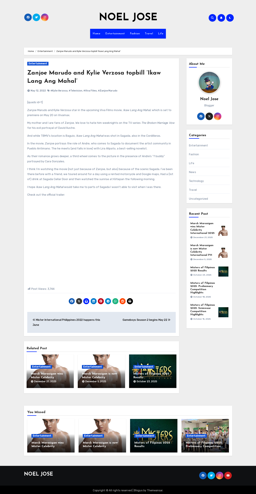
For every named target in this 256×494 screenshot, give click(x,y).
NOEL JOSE (128, 18)
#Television (75, 90)
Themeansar (155, 489)
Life (160, 33)
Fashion (135, 33)
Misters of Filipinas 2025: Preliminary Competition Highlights (204, 445)
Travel (149, 33)
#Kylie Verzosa (59, 90)
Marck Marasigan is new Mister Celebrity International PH (99, 377)
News (192, 172)
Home (96, 33)
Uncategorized (198, 198)
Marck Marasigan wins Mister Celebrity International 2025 (47, 377)
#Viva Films (90, 90)
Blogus (138, 489)
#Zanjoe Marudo (107, 90)
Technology (196, 181)
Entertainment (115, 33)
